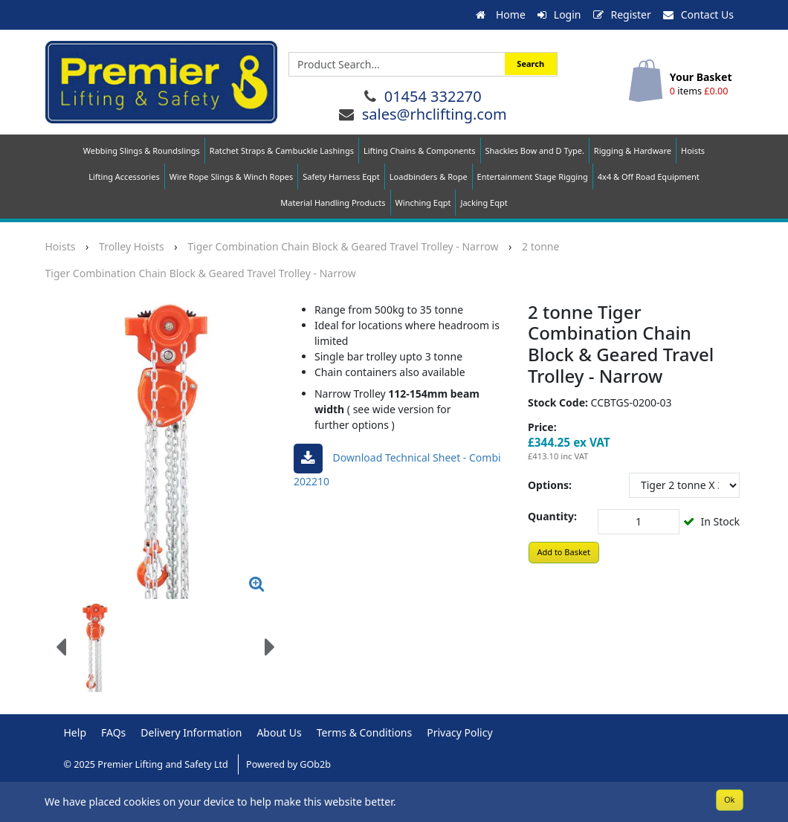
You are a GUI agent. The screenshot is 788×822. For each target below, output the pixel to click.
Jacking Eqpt (483, 202)
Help (75, 732)
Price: (542, 427)
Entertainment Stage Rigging (532, 176)
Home (500, 14)
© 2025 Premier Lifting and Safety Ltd (147, 764)
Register (622, 14)
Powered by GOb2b (288, 764)
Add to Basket (563, 551)
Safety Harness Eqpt (341, 176)
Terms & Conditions (365, 732)
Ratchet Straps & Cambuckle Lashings (282, 150)
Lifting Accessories (123, 176)
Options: (550, 485)
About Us (278, 732)
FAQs (113, 732)
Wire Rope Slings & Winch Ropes (231, 176)
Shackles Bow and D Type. (534, 150)
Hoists (693, 150)
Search (530, 63)
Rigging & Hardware (632, 150)
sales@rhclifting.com (434, 114)
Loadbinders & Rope (429, 176)
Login (559, 14)
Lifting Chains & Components (420, 150)
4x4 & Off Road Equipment (649, 176)
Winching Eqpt (423, 202)
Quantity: (552, 516)
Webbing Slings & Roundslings (141, 150)
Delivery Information (191, 732)
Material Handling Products (332, 202)
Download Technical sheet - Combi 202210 (397, 466)
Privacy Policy (459, 732)
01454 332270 (433, 96)
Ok (729, 799)
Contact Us (698, 14)
